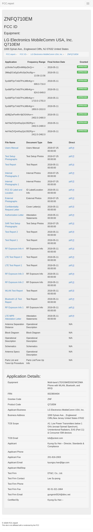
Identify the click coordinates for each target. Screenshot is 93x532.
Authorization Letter (14, 215)
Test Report (10, 164)
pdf (71, 148)
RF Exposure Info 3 (14, 274)
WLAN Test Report (14, 291)
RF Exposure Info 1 (14, 307)
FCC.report (8, 3)
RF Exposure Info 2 (14, 282)
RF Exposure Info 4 (14, 249)
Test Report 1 (11, 240)
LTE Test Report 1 (13, 265)
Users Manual (11, 148)
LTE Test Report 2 (13, 257)
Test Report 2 (11, 232)
